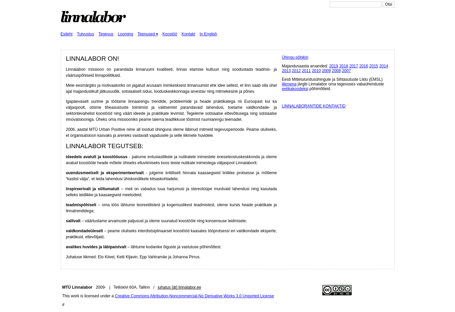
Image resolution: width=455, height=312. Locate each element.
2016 (363, 66)
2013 (286, 70)
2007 (346, 70)
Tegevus (105, 34)
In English (208, 34)
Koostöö (169, 34)
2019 (333, 66)
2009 (326, 70)
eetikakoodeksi (295, 88)
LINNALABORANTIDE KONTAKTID (314, 106)
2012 (296, 70)
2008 (336, 70)
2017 (353, 66)
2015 (373, 66)
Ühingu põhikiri (295, 57)
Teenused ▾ (148, 34)
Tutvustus (85, 34)
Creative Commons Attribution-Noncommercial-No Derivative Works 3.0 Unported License (194, 296)
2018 (343, 66)
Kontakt (188, 34)
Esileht (67, 34)
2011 (306, 70)
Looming (125, 34)
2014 (383, 66)
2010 (316, 70)
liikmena (289, 84)
